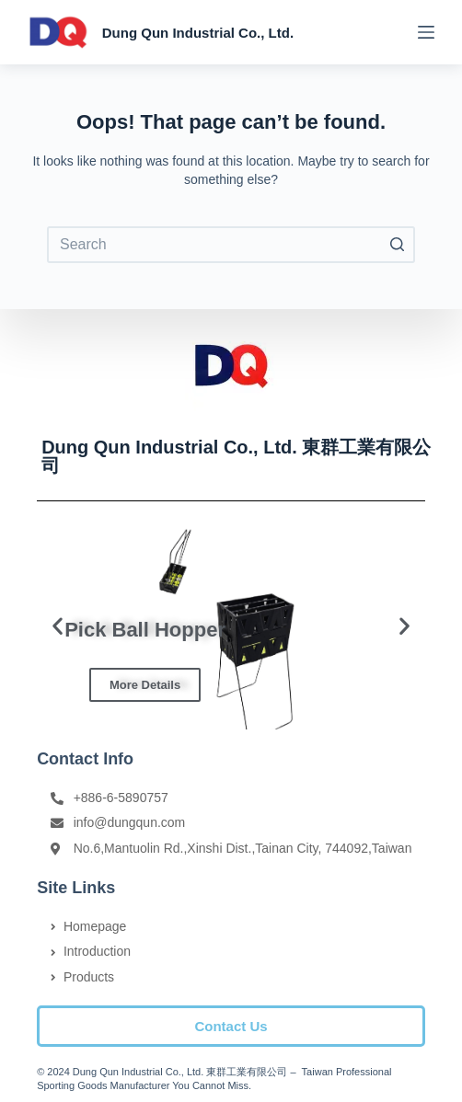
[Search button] (396, 244)
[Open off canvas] (426, 32)
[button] (231, 1026)
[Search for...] (231, 244)
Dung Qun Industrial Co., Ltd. (198, 32)
